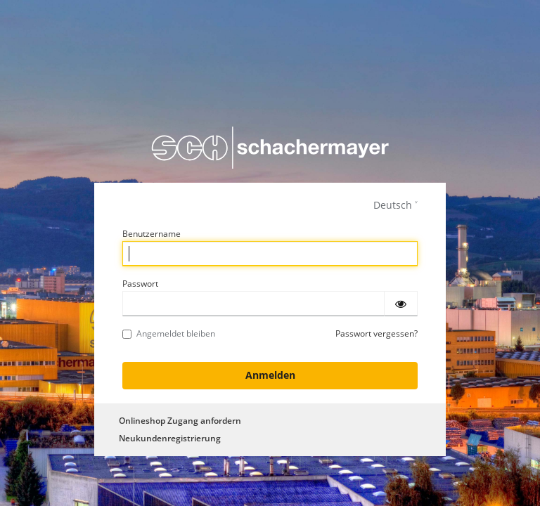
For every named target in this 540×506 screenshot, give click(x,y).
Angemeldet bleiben (168, 333)
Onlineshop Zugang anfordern (180, 421)
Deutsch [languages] (392, 205)
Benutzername (151, 234)
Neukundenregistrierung (170, 438)
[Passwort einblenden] (401, 303)
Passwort (140, 284)
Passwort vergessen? (376, 333)
